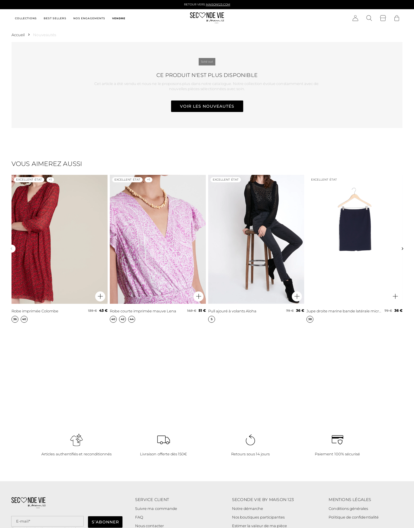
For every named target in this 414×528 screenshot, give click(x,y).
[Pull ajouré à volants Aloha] (256, 249)
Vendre (118, 18)
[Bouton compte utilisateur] (355, 18)
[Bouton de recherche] (369, 18)
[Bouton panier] (396, 18)
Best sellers (55, 18)
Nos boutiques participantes (258, 517)
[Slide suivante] (402, 249)
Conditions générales (348, 508)
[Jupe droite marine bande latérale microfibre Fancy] (354, 249)
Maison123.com (218, 4)
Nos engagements (89, 18)
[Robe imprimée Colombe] (60, 249)
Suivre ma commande (156, 508)
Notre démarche (247, 508)
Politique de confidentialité (354, 517)
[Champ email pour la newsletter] (47, 521)
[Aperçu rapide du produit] (100, 296)
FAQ (139, 517)
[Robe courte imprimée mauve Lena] (158, 249)
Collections (26, 18)
